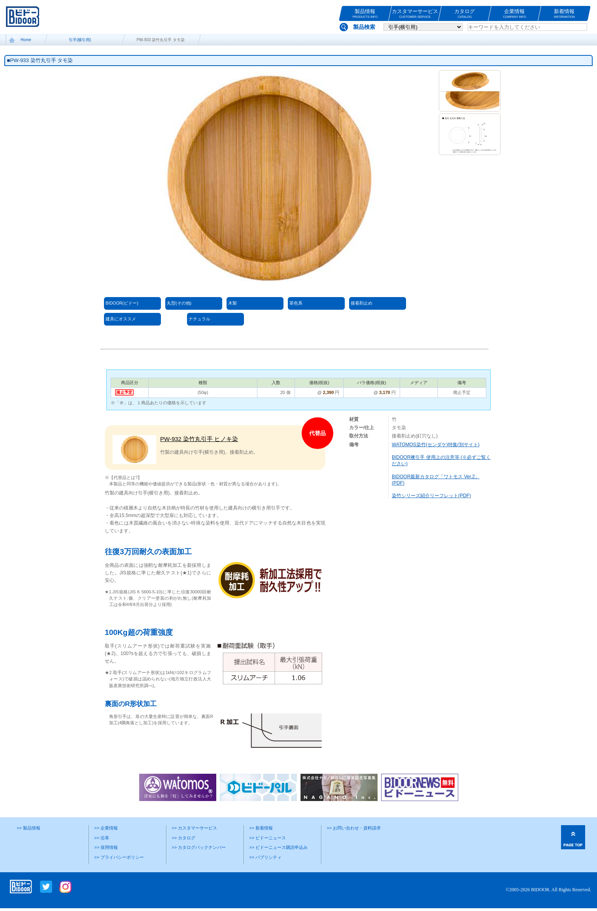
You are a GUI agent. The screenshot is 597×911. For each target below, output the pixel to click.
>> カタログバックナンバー (199, 847)
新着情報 (564, 13)
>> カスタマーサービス (194, 828)
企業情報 (514, 13)
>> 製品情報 (28, 828)
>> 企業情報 (106, 828)
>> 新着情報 (261, 828)
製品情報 (365, 13)
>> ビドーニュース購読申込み (278, 847)
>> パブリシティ (265, 857)
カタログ (464, 13)
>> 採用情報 (106, 847)
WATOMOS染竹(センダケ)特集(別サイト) (436, 444)
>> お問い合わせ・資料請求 (354, 828)
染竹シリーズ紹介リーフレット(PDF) (431, 495)
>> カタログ (183, 837)
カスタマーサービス (415, 13)
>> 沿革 (101, 837)
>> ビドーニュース (267, 837)
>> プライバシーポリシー (119, 857)
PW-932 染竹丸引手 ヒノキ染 (199, 439)
